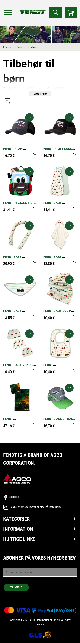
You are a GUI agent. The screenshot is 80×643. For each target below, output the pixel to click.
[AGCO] (17, 478)
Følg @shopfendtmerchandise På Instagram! (32, 506)
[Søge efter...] (55, 13)
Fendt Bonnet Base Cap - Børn (59, 421)
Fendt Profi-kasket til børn (59, 151)
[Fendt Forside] (33, 7)
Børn (19, 47)
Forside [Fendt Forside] (7, 47)
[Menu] (8, 12)
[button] (34, 154)
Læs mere (40, 93)
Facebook (11, 496)
